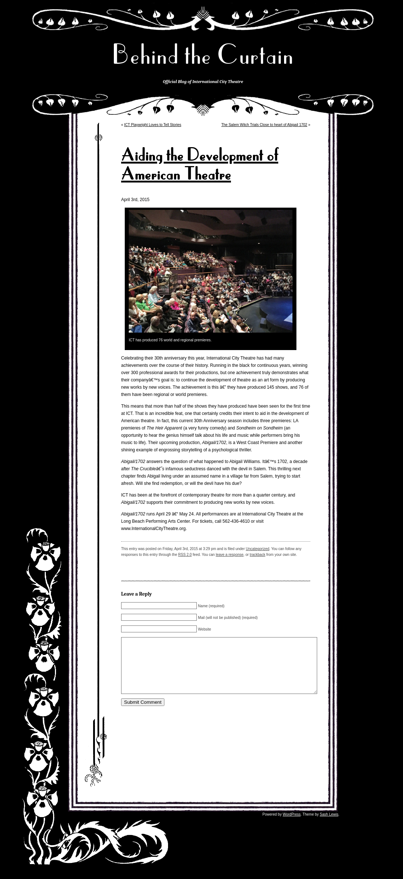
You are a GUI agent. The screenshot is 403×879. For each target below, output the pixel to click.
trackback (258, 555)
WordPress (291, 825)
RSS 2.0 (185, 555)
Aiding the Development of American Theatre (199, 165)
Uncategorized (257, 549)
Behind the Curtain (203, 54)
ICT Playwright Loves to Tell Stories (152, 125)
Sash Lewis (329, 825)
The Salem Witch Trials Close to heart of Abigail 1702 (264, 125)
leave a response (229, 555)
